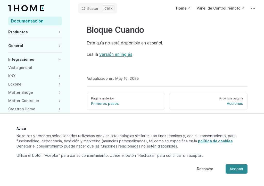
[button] (35, 32)
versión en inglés (115, 54)
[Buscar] (97, 8)
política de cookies (215, 141)
